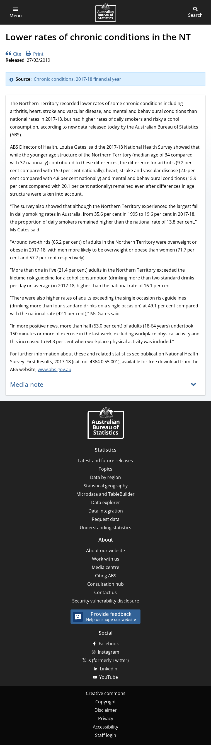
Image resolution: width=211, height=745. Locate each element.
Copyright (105, 702)
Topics (105, 469)
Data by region (105, 477)
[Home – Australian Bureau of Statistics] (105, 423)
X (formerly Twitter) (108, 660)
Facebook (109, 643)
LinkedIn (108, 669)
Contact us (105, 592)
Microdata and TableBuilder (105, 494)
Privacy (105, 718)
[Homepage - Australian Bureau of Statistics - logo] (105, 12)
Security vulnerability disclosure (105, 601)
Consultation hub (105, 584)
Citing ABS (105, 576)
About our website (105, 550)
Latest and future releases (105, 460)
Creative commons (105, 693)
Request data (106, 519)
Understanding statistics (105, 528)
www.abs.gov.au (54, 369)
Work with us (105, 559)
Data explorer (105, 502)
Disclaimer (105, 710)
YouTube (108, 677)
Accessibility (105, 727)
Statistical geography (106, 486)
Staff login (105, 735)
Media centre (105, 567)
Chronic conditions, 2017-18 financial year (77, 79)
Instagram (108, 652)
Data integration (105, 511)
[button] (16, 12)
